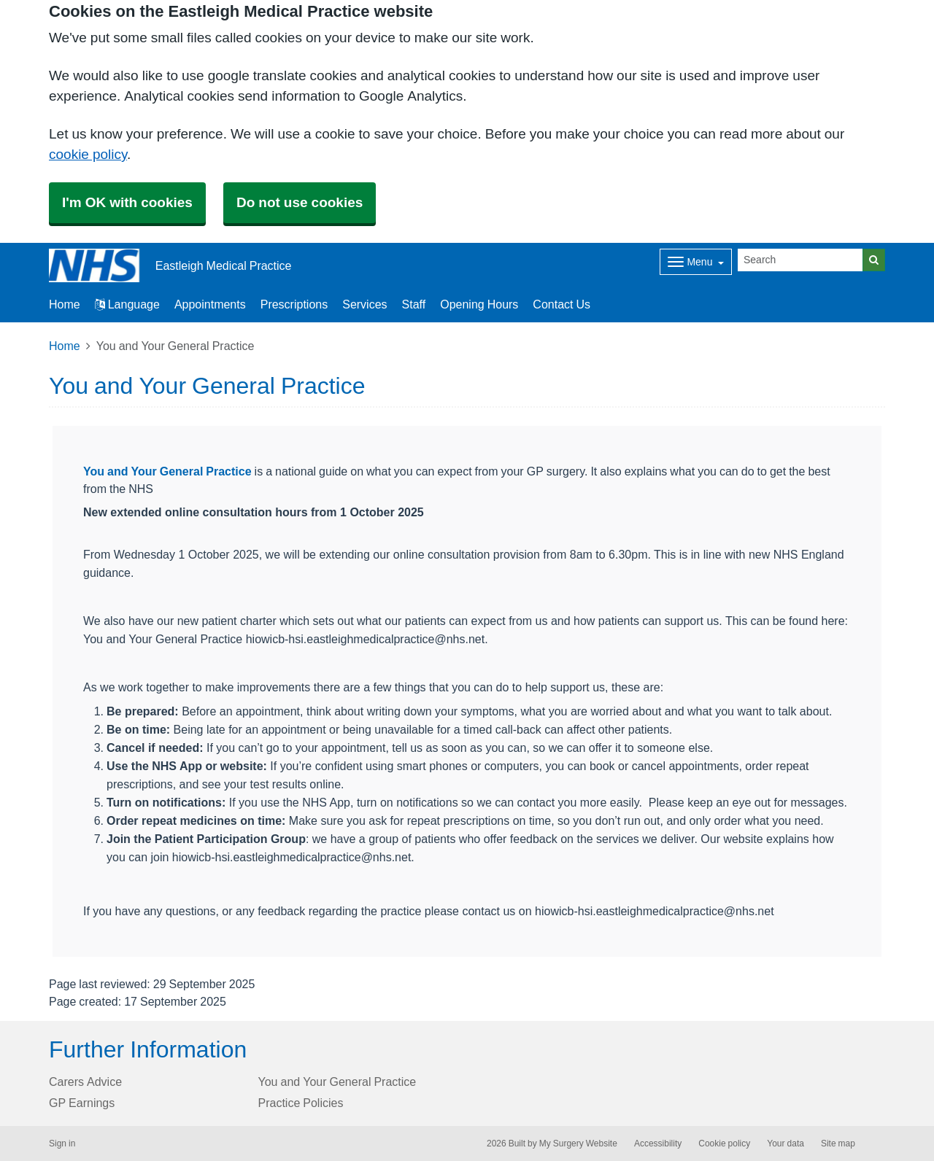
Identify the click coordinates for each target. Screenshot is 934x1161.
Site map (838, 1143)
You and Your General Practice (167, 471)
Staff (414, 304)
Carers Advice (85, 1081)
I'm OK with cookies (127, 202)
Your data (785, 1143)
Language (127, 304)
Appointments (210, 304)
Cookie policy (724, 1143)
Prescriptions (294, 304)
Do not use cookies (299, 202)
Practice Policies (301, 1102)
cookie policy (88, 154)
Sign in (62, 1143)
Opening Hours (479, 304)
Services (364, 304)
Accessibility (658, 1143)
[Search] (800, 260)
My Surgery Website (578, 1143)
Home (64, 346)
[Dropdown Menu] (696, 262)
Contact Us (561, 304)
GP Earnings (82, 1102)
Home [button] (64, 304)
